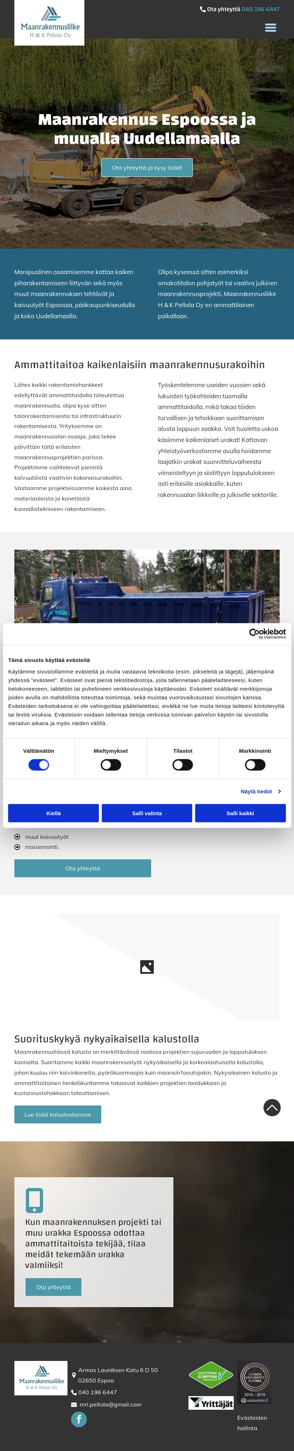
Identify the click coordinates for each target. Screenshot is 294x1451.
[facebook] (79, 1420)
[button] (271, 28)
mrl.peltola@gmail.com (110, 1404)
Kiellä (53, 813)
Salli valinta (147, 813)
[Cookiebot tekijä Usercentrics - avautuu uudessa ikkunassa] (254, 634)
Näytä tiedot (256, 791)
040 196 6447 (261, 9)
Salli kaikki (240, 813)
